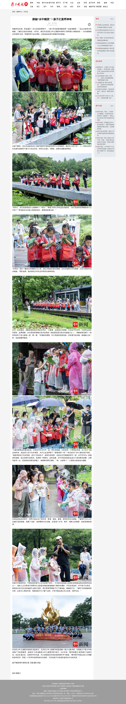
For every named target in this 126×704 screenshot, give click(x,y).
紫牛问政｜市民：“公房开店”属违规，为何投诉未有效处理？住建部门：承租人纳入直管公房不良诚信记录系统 (105, 116)
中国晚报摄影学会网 (77, 686)
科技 (112, 3)
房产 (45, 6)
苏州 (78, 6)
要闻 (31, 3)
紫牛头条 (45, 3)
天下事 (65, 3)
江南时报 (68, 686)
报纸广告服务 (48, 691)
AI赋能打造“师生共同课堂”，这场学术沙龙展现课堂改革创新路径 (105, 84)
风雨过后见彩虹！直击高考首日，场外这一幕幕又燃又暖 (105, 91)
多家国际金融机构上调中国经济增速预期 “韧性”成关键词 (105, 51)
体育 (85, 3)
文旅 (31, 6)
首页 (13, 11)
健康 (105, 3)
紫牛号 (58, 3)
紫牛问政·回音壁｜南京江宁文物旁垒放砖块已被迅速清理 (105, 133)
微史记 (105, 6)
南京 (71, 6)
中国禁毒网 (62, 688)
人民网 (72, 683)
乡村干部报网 (61, 686)
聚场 (58, 6)
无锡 (85, 6)
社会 (71, 3)
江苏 (65, 6)
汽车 (51, 6)
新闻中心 (19, 11)
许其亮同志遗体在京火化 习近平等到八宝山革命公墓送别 (105, 32)
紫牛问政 (52, 3)
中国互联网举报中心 (76, 691)
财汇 (38, 6)
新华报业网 (52, 686)
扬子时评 (92, 3)
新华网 (67, 683)
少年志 (26, 11)
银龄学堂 (92, 6)
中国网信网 (61, 683)
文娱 (78, 3)
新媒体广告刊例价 (58, 691)
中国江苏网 (45, 686)
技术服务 (66, 691)
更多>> (112, 19)
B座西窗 (99, 6)
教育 (98, 3)
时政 (38, 3)
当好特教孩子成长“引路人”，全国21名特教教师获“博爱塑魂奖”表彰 (105, 78)
